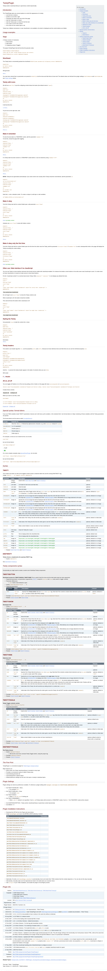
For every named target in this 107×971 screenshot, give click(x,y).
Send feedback (25, 966)
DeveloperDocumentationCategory (41, 953)
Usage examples (84, 10)
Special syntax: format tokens (87, 29)
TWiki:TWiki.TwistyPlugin (36, 968)
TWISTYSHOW (86, 40)
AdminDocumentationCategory (58, 953)
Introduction (83, 9)
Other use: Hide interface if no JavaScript (93, 22)
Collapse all (13, 391)
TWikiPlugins (29, 953)
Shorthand (85, 14)
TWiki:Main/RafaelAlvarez (20, 885)
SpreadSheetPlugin (25, 451)
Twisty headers (86, 26)
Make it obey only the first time (90, 21)
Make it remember (87, 17)
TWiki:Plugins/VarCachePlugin (49, 906)
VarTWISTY (65, 906)
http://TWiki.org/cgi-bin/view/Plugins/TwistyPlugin (25, 946)
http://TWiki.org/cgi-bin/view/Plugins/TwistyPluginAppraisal (28, 950)
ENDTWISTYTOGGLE (88, 45)
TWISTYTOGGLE (87, 43)
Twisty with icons (87, 16)
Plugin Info (82, 52)
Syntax (81, 31)
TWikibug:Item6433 (20, 904)
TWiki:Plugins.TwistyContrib (30, 761)
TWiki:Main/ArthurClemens (34, 885)
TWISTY (85, 33)
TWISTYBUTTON (87, 38)
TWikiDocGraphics (49, 495)
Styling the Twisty (87, 24)
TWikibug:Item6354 (20, 906)
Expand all (6, 391)
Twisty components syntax (86, 36)
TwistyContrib (15, 953)
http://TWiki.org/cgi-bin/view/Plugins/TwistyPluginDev (26, 948)
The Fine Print (83, 46)
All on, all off (86, 28)
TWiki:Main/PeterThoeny (49, 885)
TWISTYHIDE (86, 41)
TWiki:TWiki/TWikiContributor (28, 892)
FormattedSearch (27, 417)
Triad (84, 12)
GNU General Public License (23, 894)
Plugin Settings (83, 48)
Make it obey (86, 19)
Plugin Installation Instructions (87, 50)
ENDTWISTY (86, 34)
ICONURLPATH (30, 495)
